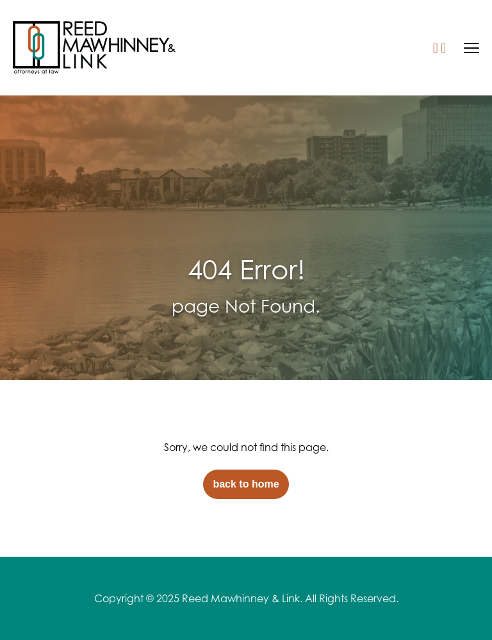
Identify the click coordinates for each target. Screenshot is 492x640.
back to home (246, 484)
